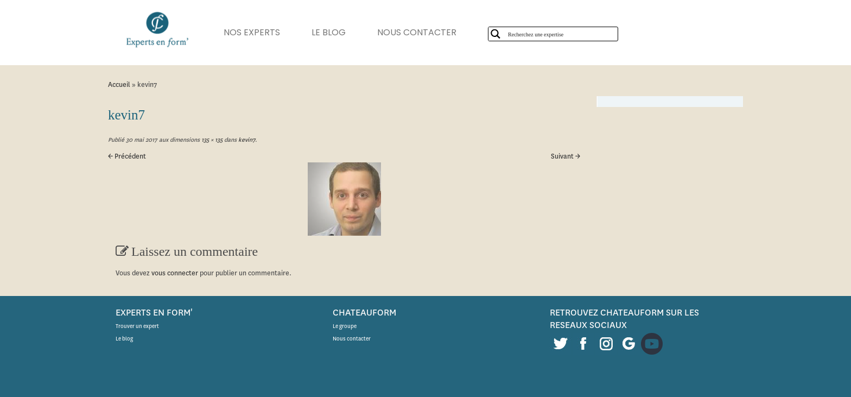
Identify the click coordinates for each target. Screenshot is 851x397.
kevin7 (246, 140)
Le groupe (345, 326)
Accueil (119, 84)
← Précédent (127, 156)
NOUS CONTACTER (416, 32)
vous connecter (174, 273)
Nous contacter (352, 338)
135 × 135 (211, 140)
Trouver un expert (137, 326)
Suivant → (565, 156)
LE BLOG (329, 32)
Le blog (124, 338)
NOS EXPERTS (252, 32)
